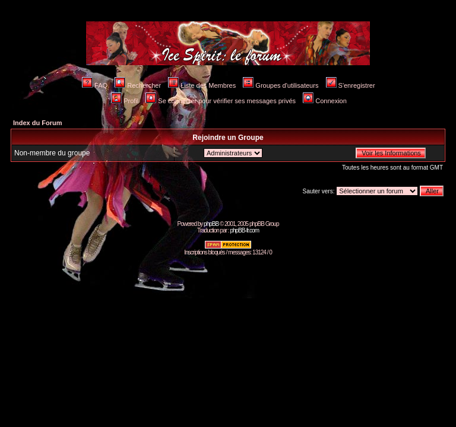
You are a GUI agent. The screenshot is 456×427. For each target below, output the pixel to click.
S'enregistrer (350, 85)
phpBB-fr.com (244, 230)
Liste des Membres (202, 85)
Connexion (325, 100)
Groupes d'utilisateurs (280, 85)
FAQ (94, 85)
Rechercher (138, 85)
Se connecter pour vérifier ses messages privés (220, 100)
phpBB (211, 224)
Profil (124, 100)
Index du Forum (37, 122)
